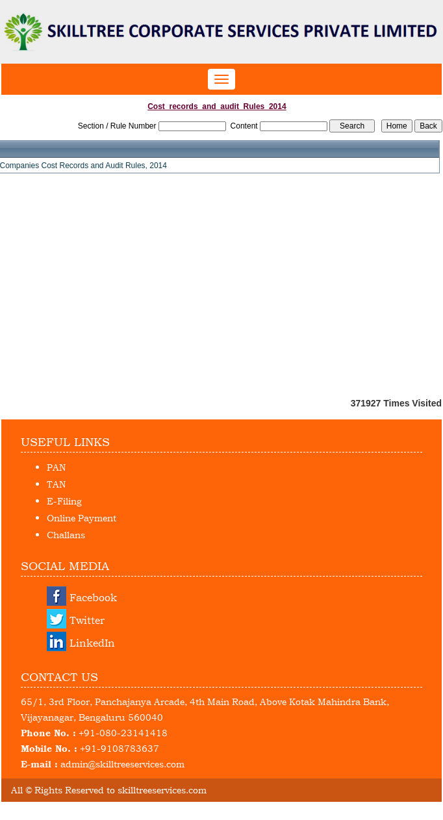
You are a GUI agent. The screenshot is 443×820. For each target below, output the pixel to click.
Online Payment (81, 518)
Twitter (87, 620)
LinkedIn (92, 642)
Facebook (93, 597)
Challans (66, 534)
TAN (56, 484)
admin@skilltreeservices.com (122, 764)
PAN (56, 467)
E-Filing (64, 501)
